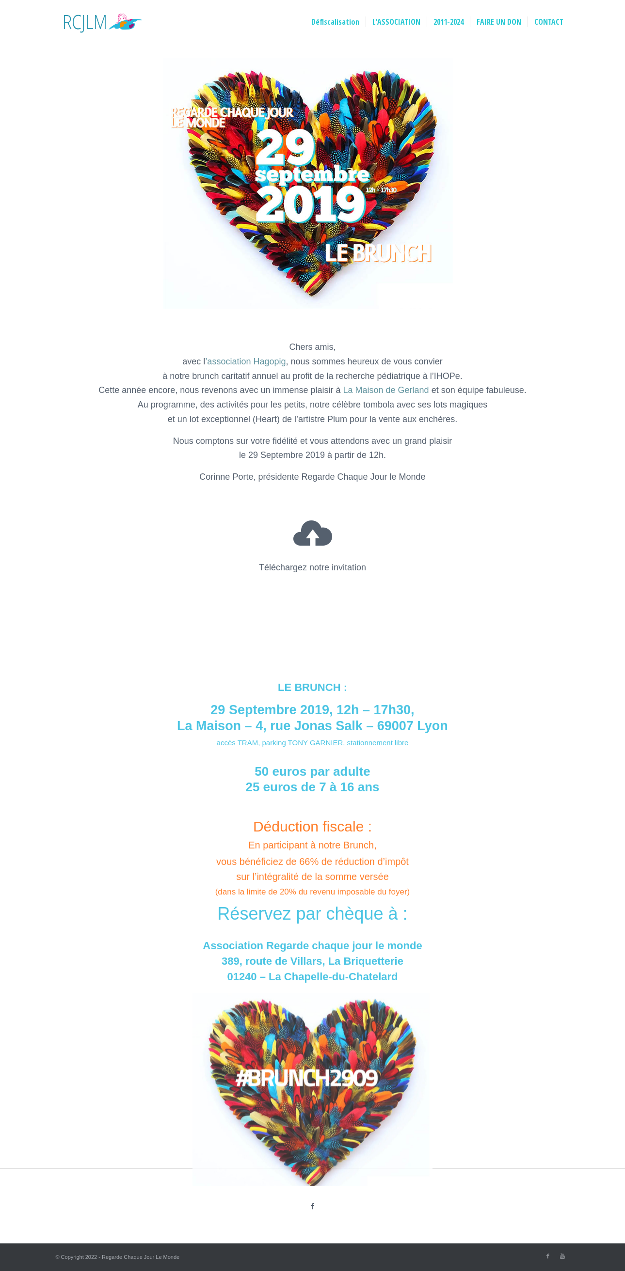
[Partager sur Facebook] (312, 1206)
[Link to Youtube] (562, 1256)
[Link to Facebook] (548, 1256)
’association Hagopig (245, 361)
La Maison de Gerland (386, 390)
